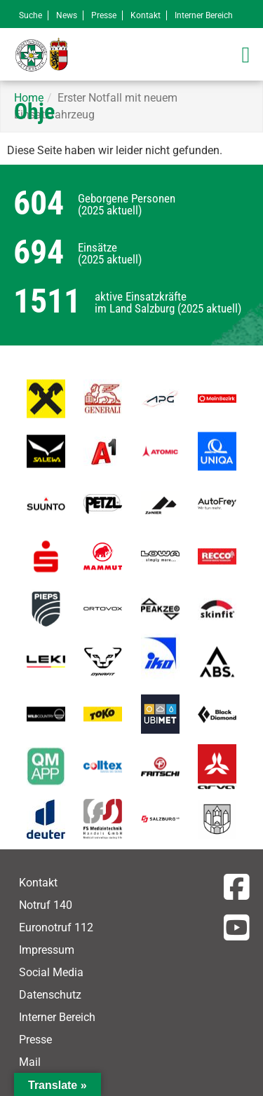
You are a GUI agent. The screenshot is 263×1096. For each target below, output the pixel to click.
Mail (30, 1062)
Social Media (51, 972)
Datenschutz (50, 994)
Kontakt (145, 15)
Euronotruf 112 (56, 927)
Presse (103, 15)
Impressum (46, 950)
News (66, 15)
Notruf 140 (45, 905)
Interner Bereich (204, 15)
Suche (30, 15)
